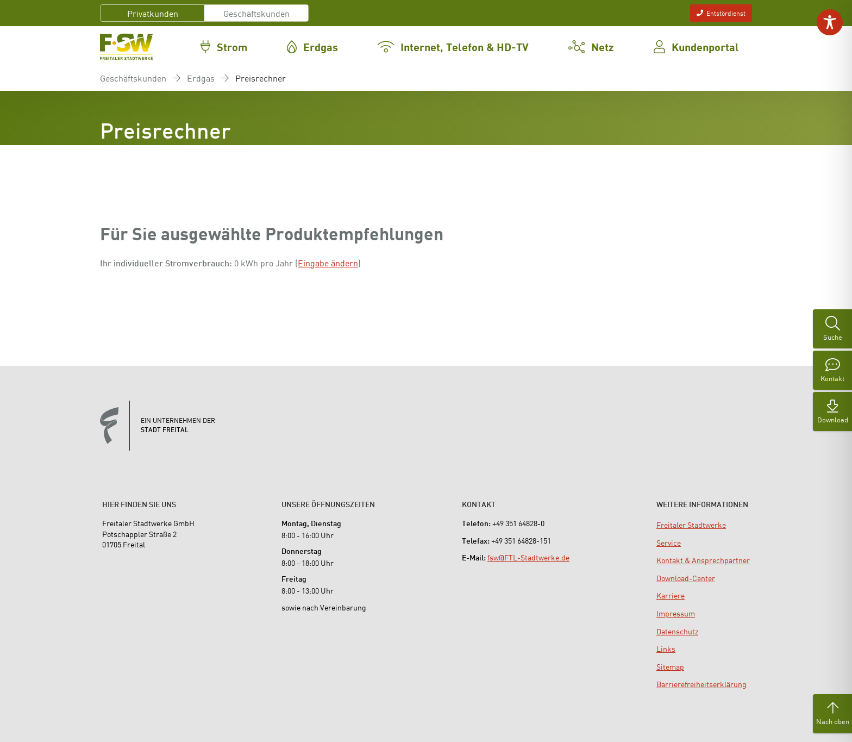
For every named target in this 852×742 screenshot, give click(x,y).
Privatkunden (152, 13)
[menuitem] (691, 524)
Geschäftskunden (256, 13)
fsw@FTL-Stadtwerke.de (528, 557)
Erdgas (201, 78)
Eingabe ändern (328, 262)
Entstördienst (721, 12)
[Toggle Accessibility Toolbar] (830, 22)
